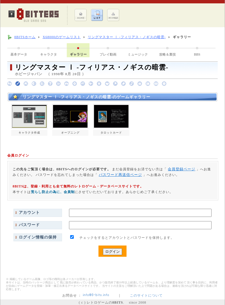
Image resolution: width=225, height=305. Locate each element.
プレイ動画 (108, 54)
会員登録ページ (181, 169)
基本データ (18, 54)
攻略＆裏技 (167, 54)
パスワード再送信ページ (120, 175)
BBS (197, 54)
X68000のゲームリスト (62, 37)
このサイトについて (146, 295)
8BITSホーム (25, 37)
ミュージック (138, 54)
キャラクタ (48, 54)
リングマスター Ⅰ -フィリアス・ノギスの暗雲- (127, 37)
